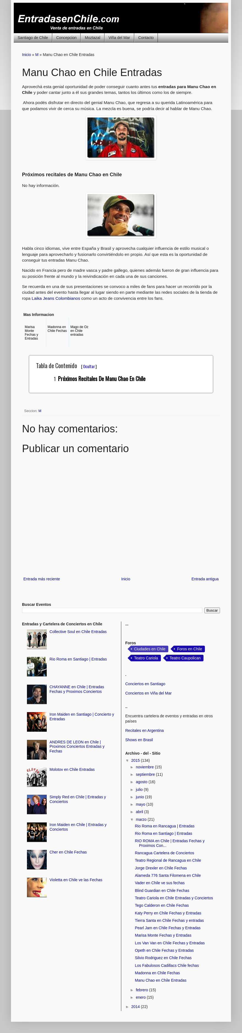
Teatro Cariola (146, 658)
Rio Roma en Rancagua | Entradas (164, 826)
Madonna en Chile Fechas (157, 973)
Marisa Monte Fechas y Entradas (163, 935)
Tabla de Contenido (66, 365)
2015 (136, 760)
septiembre (146, 774)
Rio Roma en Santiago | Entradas (78, 659)
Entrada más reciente (41, 579)
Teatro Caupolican (185, 658)
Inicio (26, 54)
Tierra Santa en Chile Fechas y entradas (169, 920)
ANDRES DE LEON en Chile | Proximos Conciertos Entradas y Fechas (77, 747)
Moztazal (92, 37)
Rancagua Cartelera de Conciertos (164, 853)
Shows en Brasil (139, 740)
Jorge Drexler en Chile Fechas (161, 868)
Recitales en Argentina (144, 730)
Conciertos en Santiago (145, 684)
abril (140, 812)
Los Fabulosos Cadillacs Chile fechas (167, 965)
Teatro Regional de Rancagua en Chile (168, 860)
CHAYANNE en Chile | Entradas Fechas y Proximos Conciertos (77, 689)
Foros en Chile (189, 649)
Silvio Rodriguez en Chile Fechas (163, 958)
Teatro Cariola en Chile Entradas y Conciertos (174, 898)
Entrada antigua (205, 579)
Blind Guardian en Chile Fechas (162, 890)
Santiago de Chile (33, 37)
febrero (142, 990)
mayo (141, 804)
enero (141, 997)
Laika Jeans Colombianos (56, 298)
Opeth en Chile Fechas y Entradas (164, 950)
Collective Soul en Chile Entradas (78, 631)
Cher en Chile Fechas (68, 852)
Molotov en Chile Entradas (72, 769)
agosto (142, 782)
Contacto (146, 37)
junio (140, 797)
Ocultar (89, 366)
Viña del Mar (119, 37)
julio (140, 789)
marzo (142, 819)
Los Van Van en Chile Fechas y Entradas (170, 943)
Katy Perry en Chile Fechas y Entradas (168, 913)
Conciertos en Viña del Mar (148, 693)
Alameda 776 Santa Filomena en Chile (168, 875)
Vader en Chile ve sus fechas (160, 883)
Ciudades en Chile (150, 649)
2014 (136, 1006)
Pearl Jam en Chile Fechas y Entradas (167, 928)
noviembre (145, 767)
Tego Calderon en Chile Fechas (162, 905)
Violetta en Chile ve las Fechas (76, 880)
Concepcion (66, 37)
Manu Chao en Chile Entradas (160, 980)
